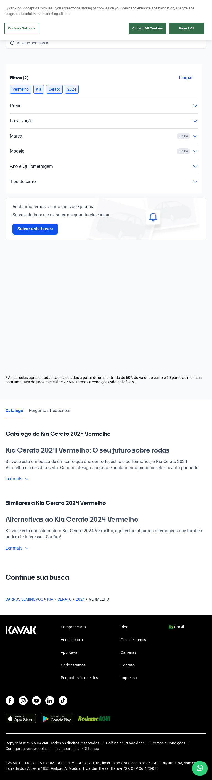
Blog (124, 627)
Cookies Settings (21, 28)
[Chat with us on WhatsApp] (200, 768)
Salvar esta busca (35, 229)
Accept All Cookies (147, 28)
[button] (20, 89)
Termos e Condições (168, 743)
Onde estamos (73, 665)
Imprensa (129, 678)
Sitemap (92, 748)
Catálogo (14, 410)
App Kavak (70, 652)
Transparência (67, 748)
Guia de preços (133, 640)
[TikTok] (63, 700)
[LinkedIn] (49, 700)
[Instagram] (23, 700)
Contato (128, 665)
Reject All (186, 28)
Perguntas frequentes (49, 410)
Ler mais (17, 479)
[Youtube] (36, 700)
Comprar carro (73, 627)
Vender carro (72, 640)
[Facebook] (10, 700)
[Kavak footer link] (21, 653)
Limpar (186, 77)
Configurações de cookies (27, 748)
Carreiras (128, 652)
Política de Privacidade (125, 743)
